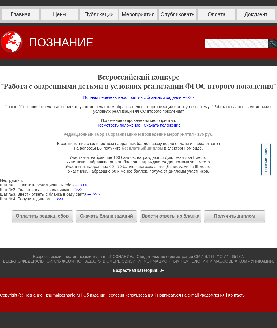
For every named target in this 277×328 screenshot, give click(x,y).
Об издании (94, 295)
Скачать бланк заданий (106, 216)
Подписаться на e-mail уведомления (191, 295)
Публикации (99, 14)
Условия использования (130, 295)
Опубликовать (177, 14)
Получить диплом (234, 216)
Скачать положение (162, 125)
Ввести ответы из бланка (170, 216)
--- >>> (80, 185)
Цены (59, 14)
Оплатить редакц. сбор (42, 216)
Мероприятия (138, 14)
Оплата (217, 14)
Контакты (236, 295)
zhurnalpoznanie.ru (63, 295)
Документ (255, 14)
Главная (21, 14)
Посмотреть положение (118, 125)
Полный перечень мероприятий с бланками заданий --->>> (138, 97)
